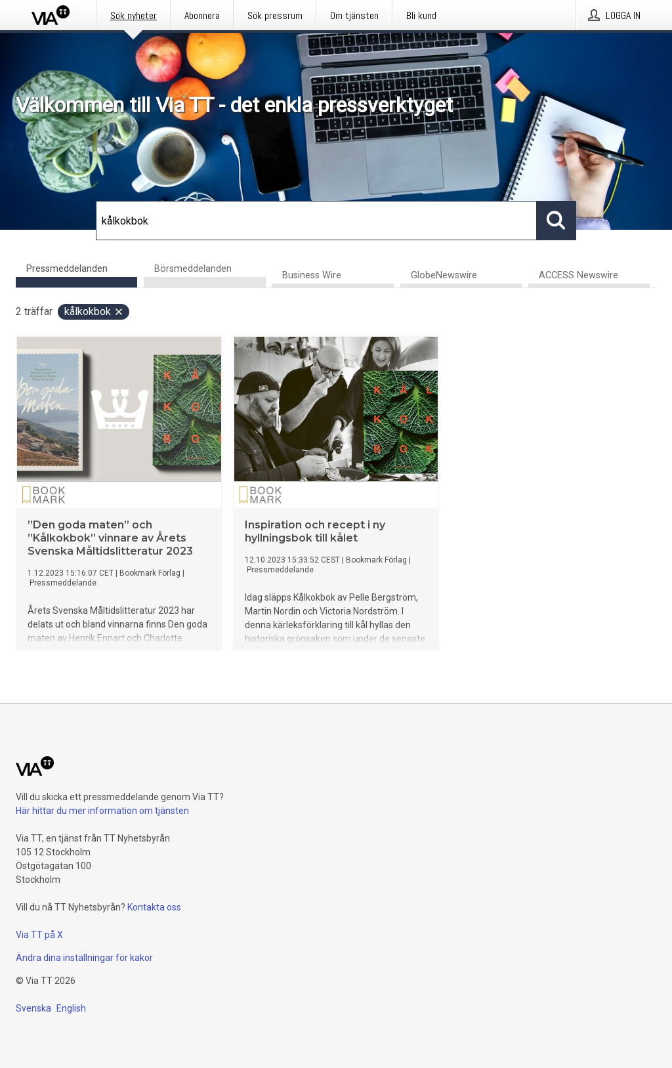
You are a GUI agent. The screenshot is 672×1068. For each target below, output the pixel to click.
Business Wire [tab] (311, 275)
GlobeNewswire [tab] (444, 275)
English (71, 1008)
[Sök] (316, 220)
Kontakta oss (154, 907)
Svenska (33, 1008)
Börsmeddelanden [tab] (193, 268)
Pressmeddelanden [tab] (67, 268)
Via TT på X (39, 934)
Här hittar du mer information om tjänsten (102, 810)
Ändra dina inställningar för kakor (84, 957)
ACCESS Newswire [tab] (578, 275)
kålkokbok (94, 311)
